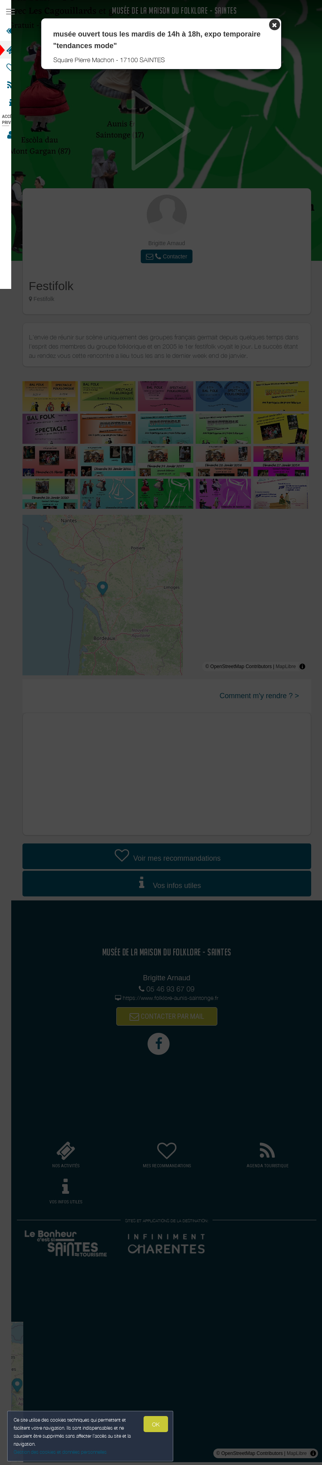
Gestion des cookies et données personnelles (60, 1452)
